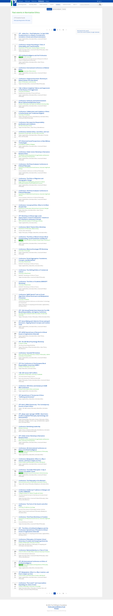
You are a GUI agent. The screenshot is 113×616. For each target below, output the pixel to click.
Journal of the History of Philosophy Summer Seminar (32, 509)
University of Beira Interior (30, 71)
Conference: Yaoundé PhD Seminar (29, 353)
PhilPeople (27, 1)
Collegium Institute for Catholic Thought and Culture (31, 493)
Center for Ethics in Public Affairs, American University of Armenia (34, 551)
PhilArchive (34, 1)
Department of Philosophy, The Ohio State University (31, 133)
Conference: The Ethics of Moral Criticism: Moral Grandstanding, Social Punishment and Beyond (33, 237)
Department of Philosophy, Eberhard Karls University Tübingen (34, 208)
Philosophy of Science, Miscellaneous (31, 116)
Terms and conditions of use (56, 607)
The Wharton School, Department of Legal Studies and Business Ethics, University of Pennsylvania (34, 155)
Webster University (23, 428)
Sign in (99, 1)
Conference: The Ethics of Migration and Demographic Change (31, 179)
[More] (75, 4)
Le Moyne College (23, 343)
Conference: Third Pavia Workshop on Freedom (33, 517)
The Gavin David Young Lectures (27, 376)
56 (63, 30)
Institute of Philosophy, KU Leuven (27, 366)
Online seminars (43, 4)
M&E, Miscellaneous (27, 544)
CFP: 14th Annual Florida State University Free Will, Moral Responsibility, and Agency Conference (34, 311)
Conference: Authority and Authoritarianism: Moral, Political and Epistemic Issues (33, 101)
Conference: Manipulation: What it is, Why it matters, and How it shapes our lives (32, 460)
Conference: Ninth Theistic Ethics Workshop (32, 227)
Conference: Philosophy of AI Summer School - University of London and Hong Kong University (33, 540)
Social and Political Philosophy (38, 49)
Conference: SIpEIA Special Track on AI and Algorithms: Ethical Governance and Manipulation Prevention (34, 296)
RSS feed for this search (83, 30)
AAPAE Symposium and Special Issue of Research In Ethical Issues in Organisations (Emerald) (33, 59)
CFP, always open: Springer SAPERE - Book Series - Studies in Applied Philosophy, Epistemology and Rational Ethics (34, 415)
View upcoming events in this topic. (22, 20)
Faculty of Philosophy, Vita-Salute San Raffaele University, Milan (34, 104)
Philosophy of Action (27, 317)
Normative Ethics (33, 39)
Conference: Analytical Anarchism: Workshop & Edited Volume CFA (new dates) (33, 79)
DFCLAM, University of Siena (25, 125)
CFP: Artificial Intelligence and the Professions (33, 55)
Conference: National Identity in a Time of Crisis (33, 550)
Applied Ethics (25, 39)
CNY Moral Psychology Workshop (27, 345)
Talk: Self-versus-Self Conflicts (28, 373)
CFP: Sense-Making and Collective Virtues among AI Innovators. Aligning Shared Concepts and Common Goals (34, 322)
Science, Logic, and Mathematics (37, 421)
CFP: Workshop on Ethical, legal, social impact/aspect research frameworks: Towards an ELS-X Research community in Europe (34, 217)
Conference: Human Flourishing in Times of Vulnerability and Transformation (32, 45)
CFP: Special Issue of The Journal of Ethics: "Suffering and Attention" (31, 396)
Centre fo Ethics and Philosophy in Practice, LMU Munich (32, 462)
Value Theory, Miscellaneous (37, 127)
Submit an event (67, 4)
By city (64, 9)
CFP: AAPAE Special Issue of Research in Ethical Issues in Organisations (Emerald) (33, 333)
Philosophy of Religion (27, 232)
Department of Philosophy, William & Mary (29, 228)
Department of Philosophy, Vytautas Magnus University (32, 48)
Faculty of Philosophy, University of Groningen (30, 586)
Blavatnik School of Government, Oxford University (36, 473)
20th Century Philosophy (28, 484)
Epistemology (25, 419)
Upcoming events (22, 4)
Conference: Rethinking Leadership (29, 426)
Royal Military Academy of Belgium (27, 144)
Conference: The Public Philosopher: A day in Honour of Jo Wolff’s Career (32, 470)
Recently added (33, 4)
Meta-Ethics (25, 210)
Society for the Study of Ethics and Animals (29, 389)
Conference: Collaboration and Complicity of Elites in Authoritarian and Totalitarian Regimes (34, 112)
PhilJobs (47, 1)
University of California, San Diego (27, 507)
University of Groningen (24, 250)
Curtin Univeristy (27, 57)
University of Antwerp (24, 299)
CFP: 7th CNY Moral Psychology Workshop (31, 342)
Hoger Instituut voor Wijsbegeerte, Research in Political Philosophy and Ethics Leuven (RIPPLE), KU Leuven (32, 182)
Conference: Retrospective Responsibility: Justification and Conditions (32, 123)
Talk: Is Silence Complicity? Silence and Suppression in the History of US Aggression (34, 89)
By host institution (57, 9)
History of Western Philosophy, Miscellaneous (33, 430)
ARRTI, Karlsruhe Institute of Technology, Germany (31, 221)
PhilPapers (20, 1)
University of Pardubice (24, 91)
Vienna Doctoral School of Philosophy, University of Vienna (33, 482)
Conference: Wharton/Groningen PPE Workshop (33, 249)
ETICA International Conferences (27, 553)
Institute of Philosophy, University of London (29, 542)
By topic (49, 9)
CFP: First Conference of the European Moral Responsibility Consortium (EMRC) (32, 364)
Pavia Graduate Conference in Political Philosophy (31, 171)
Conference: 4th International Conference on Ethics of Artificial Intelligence (33, 449)
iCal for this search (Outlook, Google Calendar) (88, 32)
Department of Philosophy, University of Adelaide (30, 374)
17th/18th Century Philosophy (29, 408)
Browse (58, 4)
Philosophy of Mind (37, 317)
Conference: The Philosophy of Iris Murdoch (32, 480)
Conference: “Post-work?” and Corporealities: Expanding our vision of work (33, 584)
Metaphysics (37, 484)
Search (52, 4)
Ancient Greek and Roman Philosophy (31, 511)
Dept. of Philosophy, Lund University (27, 82)
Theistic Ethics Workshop (25, 230)
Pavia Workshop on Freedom (26, 522)
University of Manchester (25, 261)
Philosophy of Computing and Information (32, 304)
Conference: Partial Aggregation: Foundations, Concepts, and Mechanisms (33, 259)
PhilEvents (41, 1)
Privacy (56, 608)
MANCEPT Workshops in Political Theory (29, 264)
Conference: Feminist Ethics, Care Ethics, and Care (34, 132)
